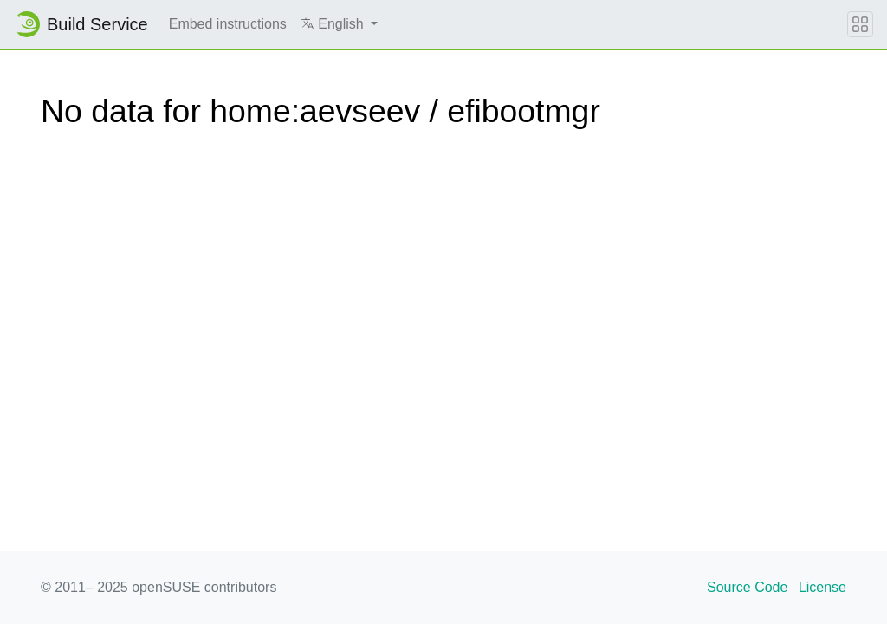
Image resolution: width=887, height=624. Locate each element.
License (822, 587)
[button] (339, 24)
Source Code (747, 587)
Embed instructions (228, 23)
